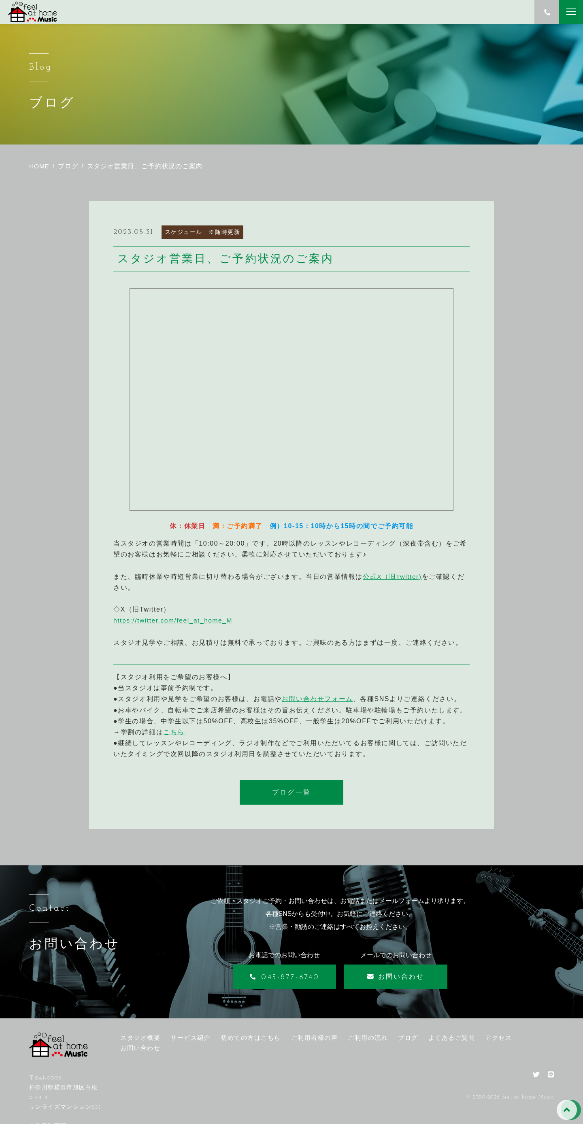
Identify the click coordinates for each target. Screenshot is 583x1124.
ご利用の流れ (368, 1037)
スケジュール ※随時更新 (202, 232)
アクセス (498, 1037)
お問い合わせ (140, 1047)
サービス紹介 (190, 1037)
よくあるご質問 (451, 1037)
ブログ (408, 1037)
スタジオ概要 (140, 1037)
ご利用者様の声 (314, 1037)
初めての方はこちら (251, 1037)
